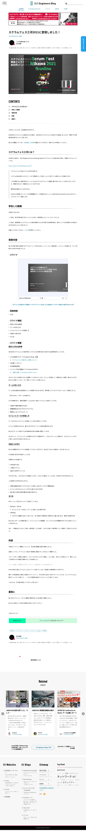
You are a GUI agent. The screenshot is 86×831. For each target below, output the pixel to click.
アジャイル (27, 630)
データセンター (70, 778)
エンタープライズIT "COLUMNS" (30, 792)
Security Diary (30, 782)
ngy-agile (39, 630)
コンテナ (66, 784)
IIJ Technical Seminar (34, 9)
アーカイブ (42, 774)
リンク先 (24, 230)
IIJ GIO (12, 790)
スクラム (33, 630)
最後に (14, 119)
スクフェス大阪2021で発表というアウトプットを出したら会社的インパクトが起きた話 (38, 305)
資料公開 (12, 630)
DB (57, 772)
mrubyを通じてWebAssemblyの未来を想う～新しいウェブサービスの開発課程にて (19, 746)
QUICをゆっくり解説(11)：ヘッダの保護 (66, 746)
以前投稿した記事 (29, 142)
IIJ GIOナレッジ (30, 802)
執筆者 (41, 782)
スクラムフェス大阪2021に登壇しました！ (25, 360)
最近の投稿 (42, 769)
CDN (76, 781)
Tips (58, 781)
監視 (60, 772)
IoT (74, 775)
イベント (47, 9)
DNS (58, 784)
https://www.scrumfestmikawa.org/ (19, 166)
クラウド (63, 778)
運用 (66, 772)
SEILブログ (30, 810)
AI (61, 781)
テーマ (41, 778)
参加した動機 (16, 110)
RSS (42, 793)
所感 (13, 116)
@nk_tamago (44, 620)
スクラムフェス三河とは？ (20, 107)
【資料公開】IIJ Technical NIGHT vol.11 (24, 372)
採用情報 (8, 795)
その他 (65, 9)
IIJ (71, 305)
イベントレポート (19, 630)
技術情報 (21, 9)
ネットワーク (64, 775)
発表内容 (14, 113)
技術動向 (77, 778)
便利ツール (72, 784)
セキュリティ (69, 781)
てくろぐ (30, 818)
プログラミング (73, 772)
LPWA (63, 772)
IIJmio (12, 781)
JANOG (57, 9)
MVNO (61, 784)
